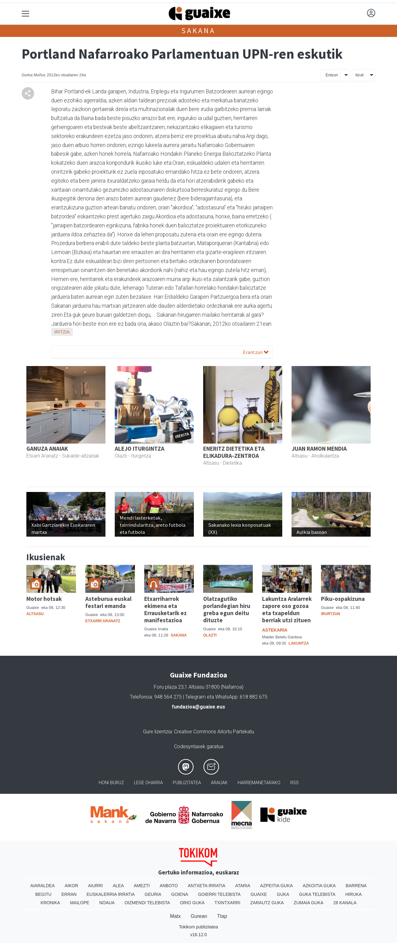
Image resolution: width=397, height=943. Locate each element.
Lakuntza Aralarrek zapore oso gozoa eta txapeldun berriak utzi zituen (287, 609)
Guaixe (259, 894)
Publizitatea (187, 782)
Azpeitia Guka (276, 885)
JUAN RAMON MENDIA (319, 448)
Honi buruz (111, 782)
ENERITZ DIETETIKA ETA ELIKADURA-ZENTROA (234, 452)
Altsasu (35, 614)
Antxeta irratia (206, 885)
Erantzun (256, 352)
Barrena (356, 885)
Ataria (242, 885)
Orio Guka (192, 902)
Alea (118, 885)
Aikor (71, 885)
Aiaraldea (42, 885)
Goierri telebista (219, 894)
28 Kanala (345, 902)
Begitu (43, 894)
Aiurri (95, 885)
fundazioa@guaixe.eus (198, 707)
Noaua (107, 902)
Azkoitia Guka (319, 885)
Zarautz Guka (267, 902)
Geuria (153, 894)
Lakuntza (299, 643)
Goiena (179, 894)
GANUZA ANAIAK (47, 448)
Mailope (79, 902)
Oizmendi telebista (147, 902)
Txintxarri (227, 902)
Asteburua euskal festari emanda (108, 602)
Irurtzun (330, 614)
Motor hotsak (44, 598)
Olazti (209, 635)
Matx (175, 916)
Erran (69, 894)
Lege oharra (148, 782)
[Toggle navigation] (25, 13)
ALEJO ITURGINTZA (139, 448)
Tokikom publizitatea (198, 926)
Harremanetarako (259, 782)
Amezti (141, 885)
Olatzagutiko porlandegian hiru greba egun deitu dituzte (226, 609)
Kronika (50, 902)
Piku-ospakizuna (343, 598)
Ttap (222, 916)
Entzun (332, 75)
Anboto (169, 885)
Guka (283, 894)
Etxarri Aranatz (102, 621)
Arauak (219, 782)
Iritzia (62, 331)
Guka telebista (317, 894)
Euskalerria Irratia (111, 894)
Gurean (199, 916)
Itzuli (359, 75)
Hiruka (353, 894)
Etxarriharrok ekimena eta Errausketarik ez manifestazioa (165, 609)
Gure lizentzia (157, 732)
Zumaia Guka (308, 902)
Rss (294, 782)
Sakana (198, 30)
